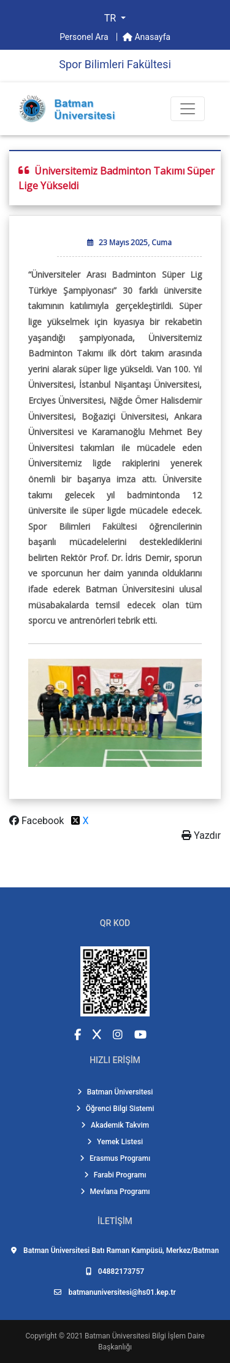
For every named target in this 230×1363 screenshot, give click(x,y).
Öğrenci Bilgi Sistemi (115, 1108)
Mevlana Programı (115, 1191)
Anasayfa (147, 37)
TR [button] (111, 18)
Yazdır (201, 835)
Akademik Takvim (115, 1125)
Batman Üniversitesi (115, 1092)
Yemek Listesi (115, 1141)
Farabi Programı (115, 1175)
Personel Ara (84, 37)
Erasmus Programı (115, 1158)
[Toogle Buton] (188, 108)
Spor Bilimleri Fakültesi (115, 64)
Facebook (37, 821)
